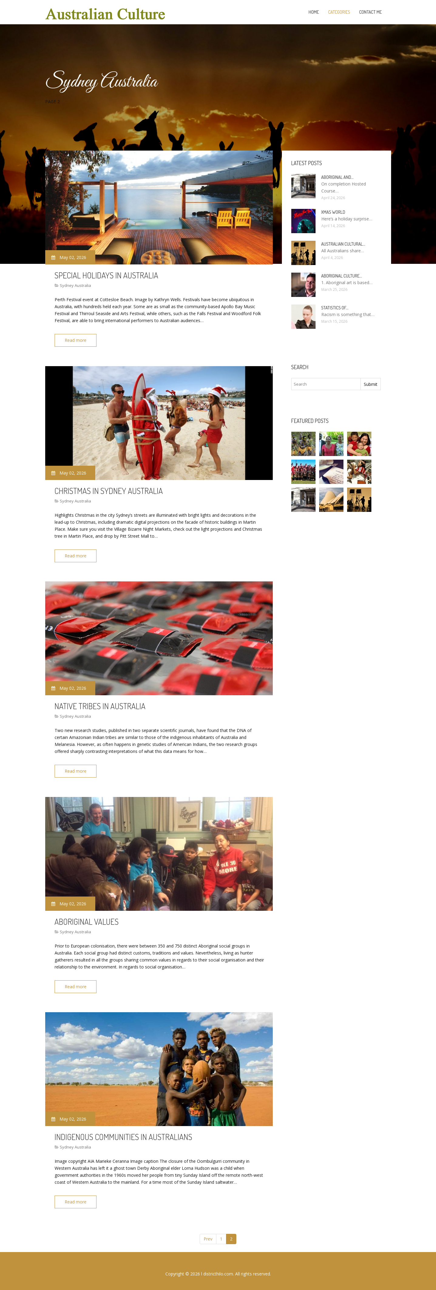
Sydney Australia (75, 285)
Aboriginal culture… (341, 276)
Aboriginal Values (87, 918)
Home (314, 12)
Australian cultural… (343, 244)
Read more (77, 340)
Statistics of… (335, 308)
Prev (208, 1233)
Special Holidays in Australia (106, 275)
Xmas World (333, 212)
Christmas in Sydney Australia (109, 489)
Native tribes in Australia (100, 704)
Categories (339, 12)
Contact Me (370, 12)
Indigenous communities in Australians (123, 1132)
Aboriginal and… (337, 177)
